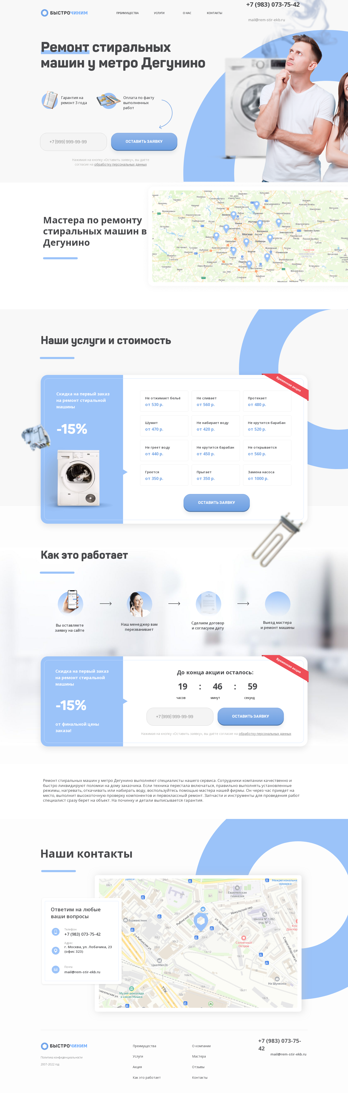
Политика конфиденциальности (62, 1057)
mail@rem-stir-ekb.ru (266, 19)
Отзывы (198, 1067)
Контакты (214, 13)
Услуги (159, 13)
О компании (201, 1046)
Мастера (199, 1056)
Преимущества (127, 13)
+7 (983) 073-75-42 (273, 4)
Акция (137, 1067)
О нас (187, 13)
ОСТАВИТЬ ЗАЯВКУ (144, 141)
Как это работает (147, 1077)
